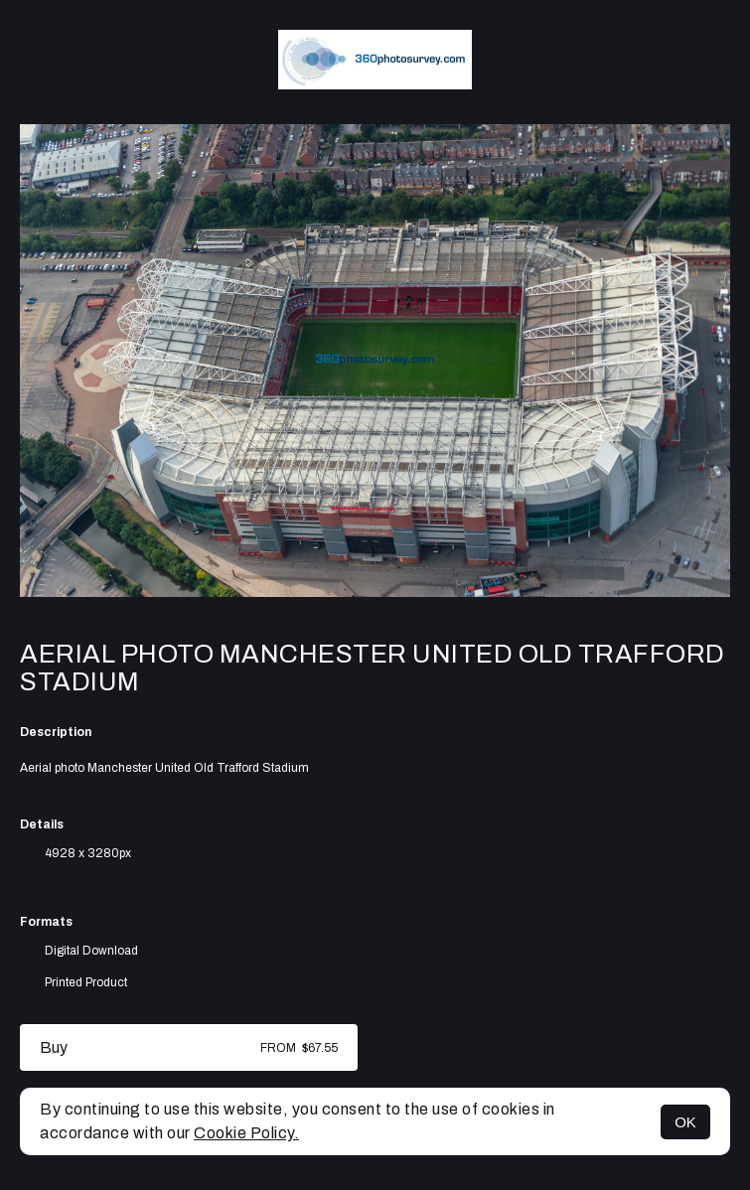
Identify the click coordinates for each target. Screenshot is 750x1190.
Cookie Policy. (246, 1132)
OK (685, 1122)
